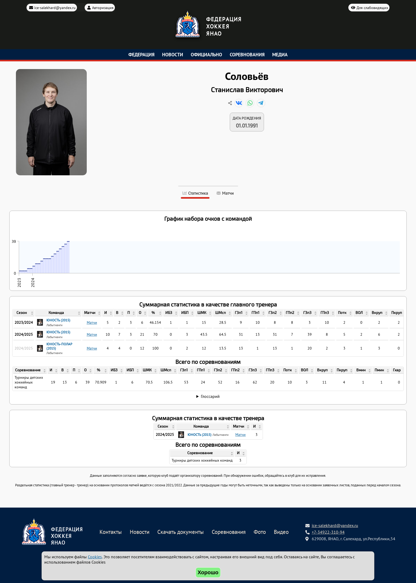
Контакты (110, 532)
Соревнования (247, 55)
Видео (281, 532)
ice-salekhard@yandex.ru (55, 7)
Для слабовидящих (372, 7)
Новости (172, 55)
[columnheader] (23, 313)
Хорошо (208, 572)
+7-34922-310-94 (328, 532)
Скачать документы (180, 532)
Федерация (141, 55)
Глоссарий (210, 396)
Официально (206, 55)
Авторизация (103, 7)
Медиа (280, 55)
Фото (260, 532)
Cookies (95, 556)
